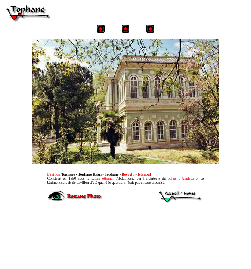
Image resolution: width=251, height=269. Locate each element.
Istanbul (144, 174)
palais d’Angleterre (183, 178)
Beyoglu (128, 174)
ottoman (108, 178)
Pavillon (54, 174)
